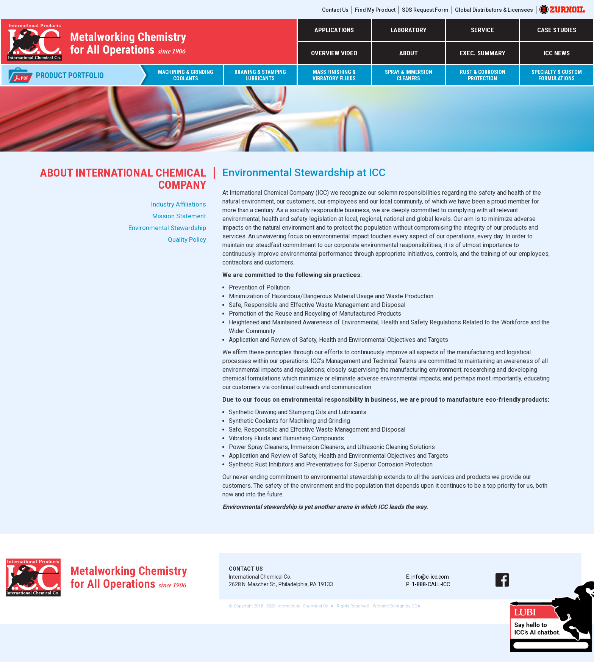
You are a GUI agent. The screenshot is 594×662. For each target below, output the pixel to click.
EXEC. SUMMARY (482, 53)
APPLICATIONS (334, 30)
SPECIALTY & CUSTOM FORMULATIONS (556, 75)
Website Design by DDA (396, 606)
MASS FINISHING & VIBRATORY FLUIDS (334, 75)
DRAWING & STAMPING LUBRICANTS (260, 75)
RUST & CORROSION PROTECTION (482, 75)
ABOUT (408, 53)
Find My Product (375, 10)
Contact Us (335, 10)
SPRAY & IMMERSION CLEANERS (408, 75)
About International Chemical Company (123, 178)
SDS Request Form (425, 10)
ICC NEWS (557, 53)
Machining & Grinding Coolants (185, 75)
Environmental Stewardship (167, 228)
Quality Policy (187, 239)
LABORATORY (409, 30)
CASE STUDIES (556, 30)
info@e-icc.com (430, 577)
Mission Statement (179, 216)
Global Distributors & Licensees (494, 10)
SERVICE (482, 30)
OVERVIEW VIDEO (334, 53)
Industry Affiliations (178, 204)
